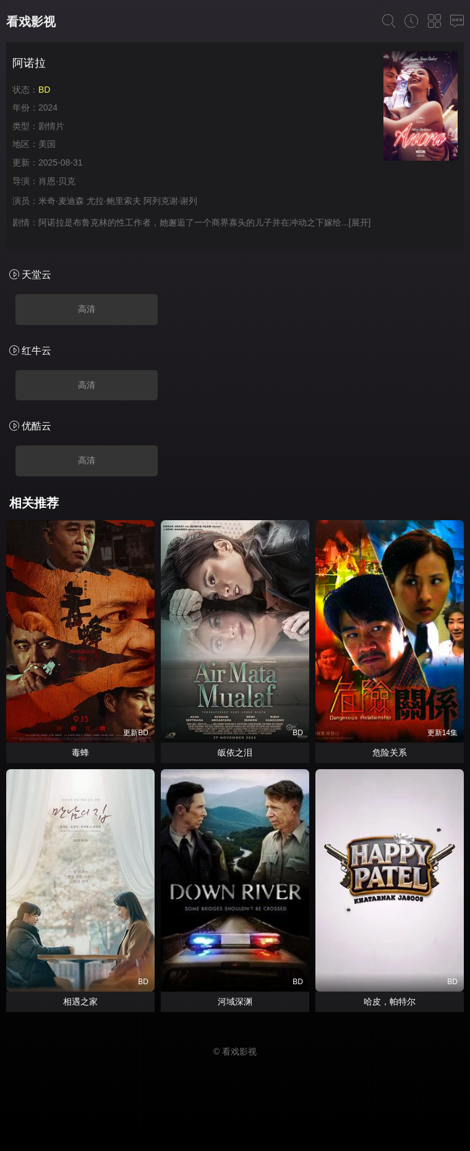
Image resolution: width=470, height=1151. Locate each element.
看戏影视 (31, 21)
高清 (86, 309)
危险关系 (389, 752)
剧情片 (51, 126)
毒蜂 (80, 752)
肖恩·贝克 (56, 181)
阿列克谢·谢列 (170, 201)
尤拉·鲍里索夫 (114, 201)
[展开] (360, 222)
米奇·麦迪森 (61, 201)
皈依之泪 (235, 752)
